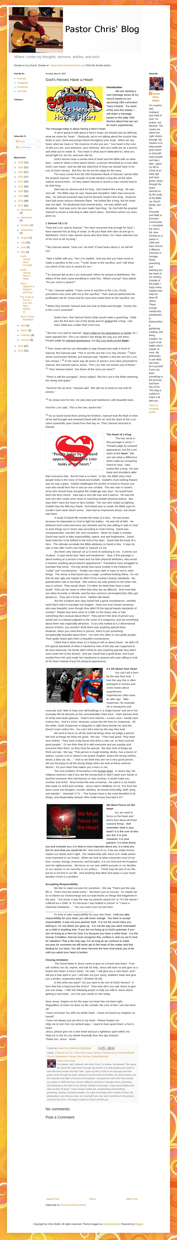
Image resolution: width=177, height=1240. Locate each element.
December (26, 209)
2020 (21, 191)
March (24, 330)
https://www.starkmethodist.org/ (68, 65)
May (23, 252)
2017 (21, 205)
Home (92, 1199)
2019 (21, 196)
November (26, 217)
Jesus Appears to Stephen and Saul (27, 288)
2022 (21, 181)
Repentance (61, 1056)
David (90, 1053)
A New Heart (79, 1053)
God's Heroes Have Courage (26, 260)
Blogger (139, 1224)
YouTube (22, 91)
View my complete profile (154, 408)
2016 (21, 346)
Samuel (72, 1056)
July (23, 242)
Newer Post (52, 1199)
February (26, 335)
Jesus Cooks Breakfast (27, 318)
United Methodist (100, 1056)
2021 (21, 186)
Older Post (132, 1199)
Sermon (86, 1056)
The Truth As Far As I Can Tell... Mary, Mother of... (27, 304)
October (25, 225)
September (27, 230)
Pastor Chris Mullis (156, 97)
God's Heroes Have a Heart (25, 274)
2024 (21, 172)
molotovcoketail (111, 1224)
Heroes (97, 1053)
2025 (21, 167)
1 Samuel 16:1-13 (63, 1053)
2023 (21, 176)
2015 (21, 350)
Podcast (21, 78)
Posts (20, 141)
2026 (21, 162)
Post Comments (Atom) (73, 1205)
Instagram (22, 82)
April (23, 325)
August (25, 237)
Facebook (22, 87)
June (24, 247)
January (25, 339)
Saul (79, 1056)
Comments (23, 147)
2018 (21, 200)
